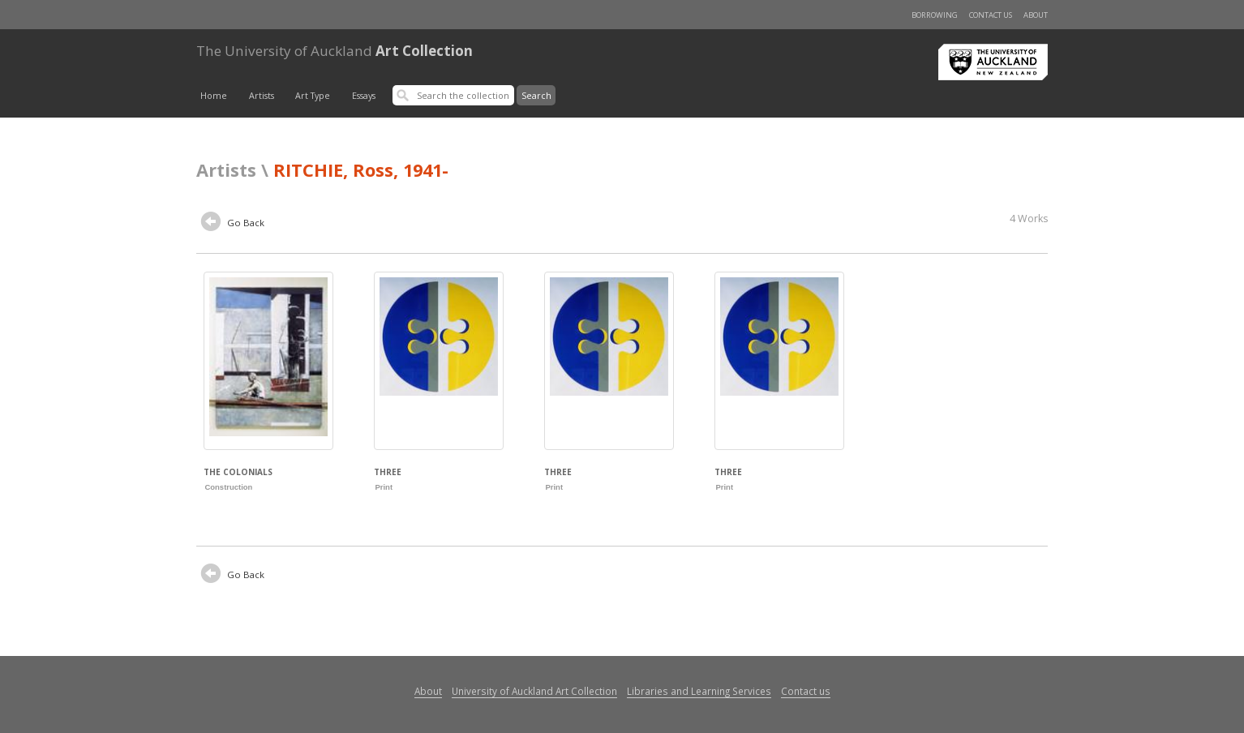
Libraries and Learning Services (699, 690)
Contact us (990, 15)
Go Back (232, 224)
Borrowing (935, 15)
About (1035, 15)
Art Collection (334, 50)
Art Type (312, 95)
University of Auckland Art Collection (534, 690)
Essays (363, 95)
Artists (261, 95)
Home (213, 95)
